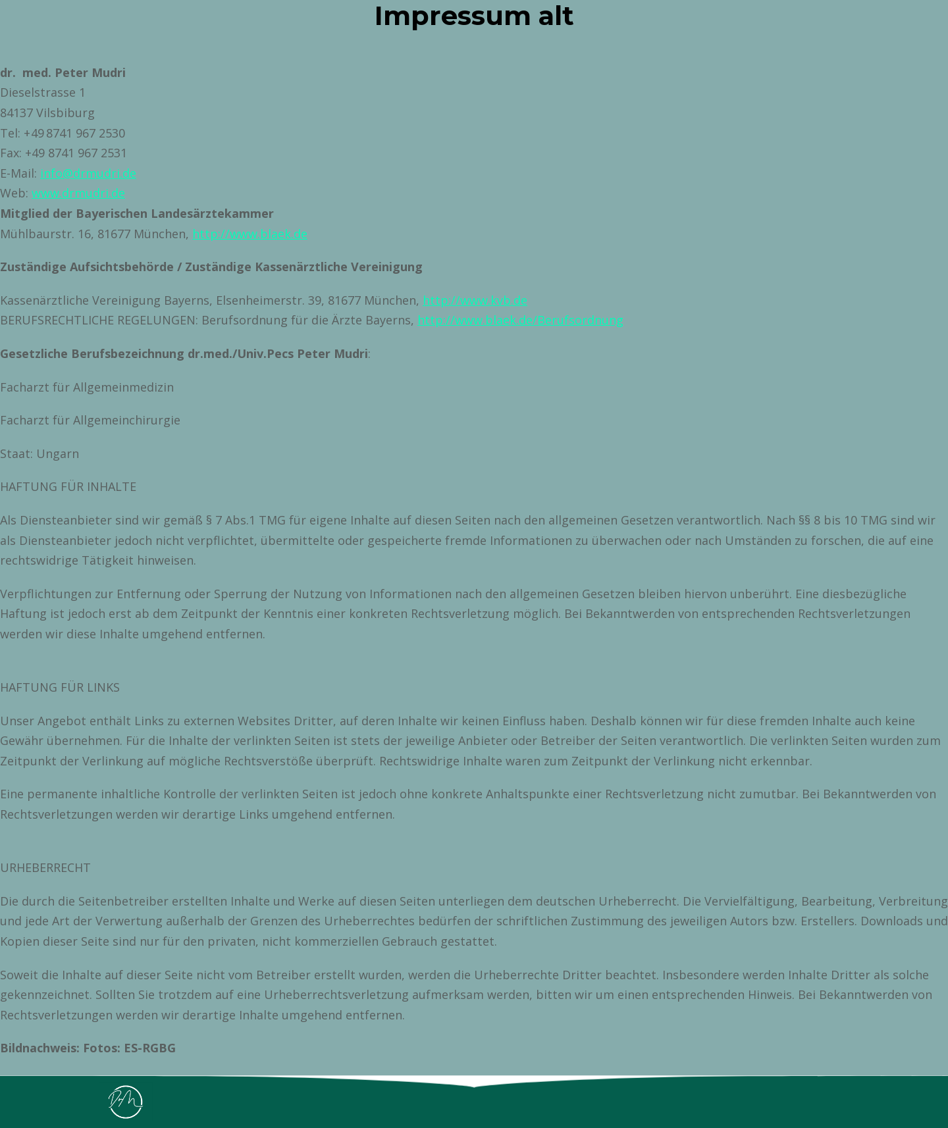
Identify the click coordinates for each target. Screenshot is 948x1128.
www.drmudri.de (78, 193)
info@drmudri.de (88, 173)
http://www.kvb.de (475, 300)
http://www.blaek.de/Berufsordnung (520, 320)
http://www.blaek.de (249, 234)
